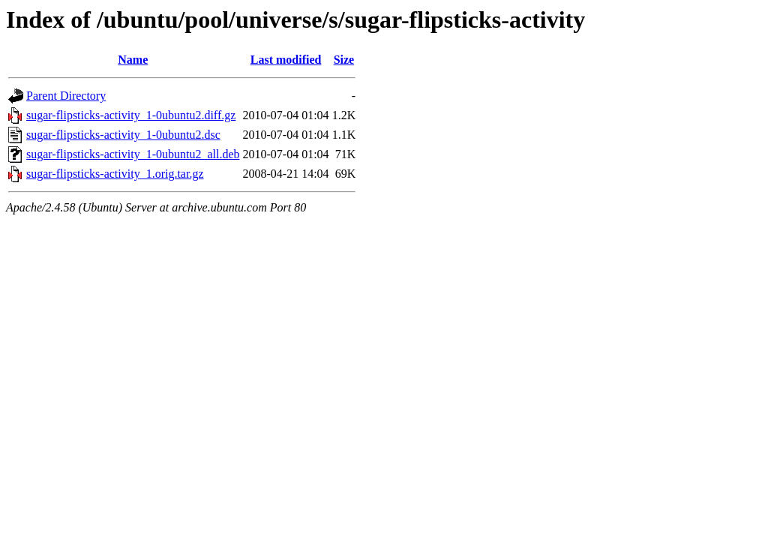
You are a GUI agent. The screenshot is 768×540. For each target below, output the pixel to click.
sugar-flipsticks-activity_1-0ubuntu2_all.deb (133, 154)
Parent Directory (66, 95)
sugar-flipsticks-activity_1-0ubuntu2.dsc (123, 134)
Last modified (286, 59)
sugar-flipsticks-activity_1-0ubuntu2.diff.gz (131, 115)
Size (344, 59)
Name (133, 59)
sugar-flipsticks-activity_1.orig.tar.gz (115, 173)
